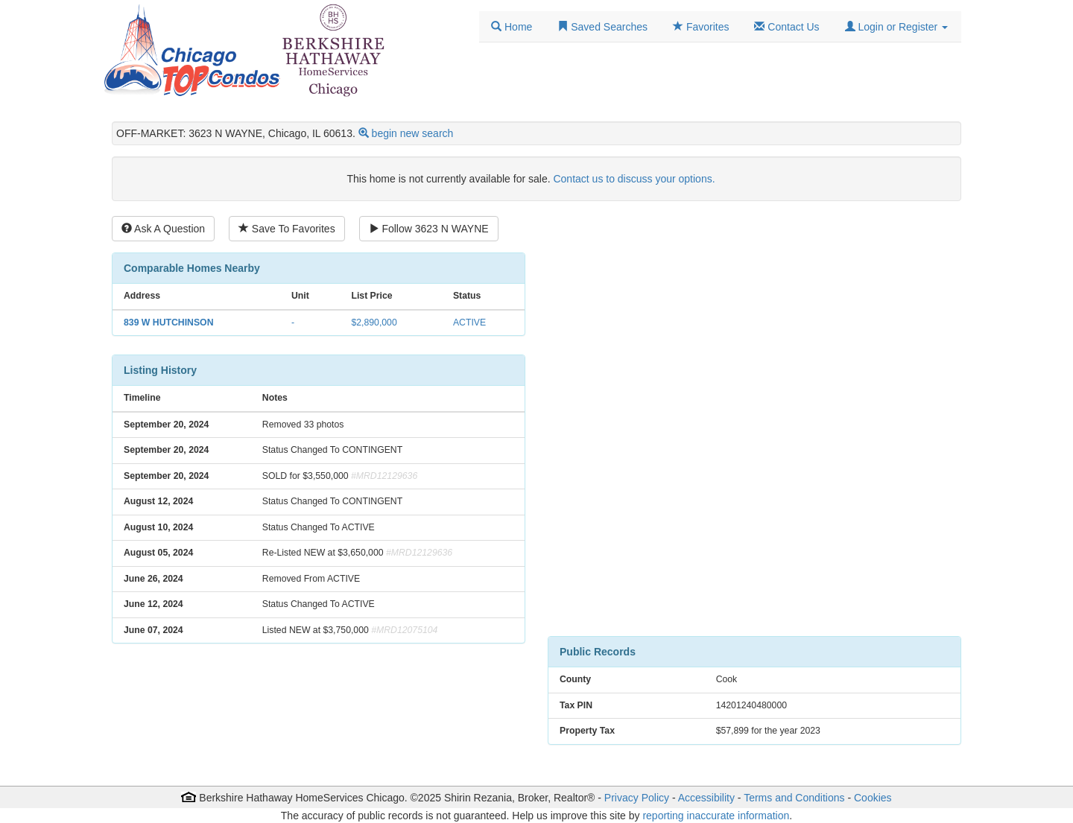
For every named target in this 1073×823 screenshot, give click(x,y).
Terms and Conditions (794, 798)
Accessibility (706, 798)
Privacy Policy (636, 798)
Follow (429, 229)
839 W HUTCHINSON (168, 322)
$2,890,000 (373, 322)
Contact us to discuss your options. (634, 179)
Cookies (873, 798)
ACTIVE (469, 322)
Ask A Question (163, 229)
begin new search (413, 133)
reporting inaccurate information (715, 816)
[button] (896, 26)
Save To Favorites (286, 229)
